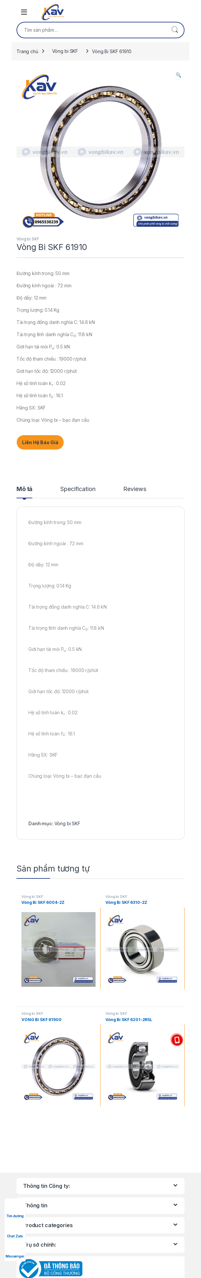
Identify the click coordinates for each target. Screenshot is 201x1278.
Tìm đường (15, 1210)
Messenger (15, 1250)
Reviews (134, 489)
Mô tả (24, 489)
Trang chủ (27, 51)
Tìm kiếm (174, 30)
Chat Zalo (15, 1230)
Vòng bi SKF (65, 51)
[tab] (24, 492)
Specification (77, 489)
